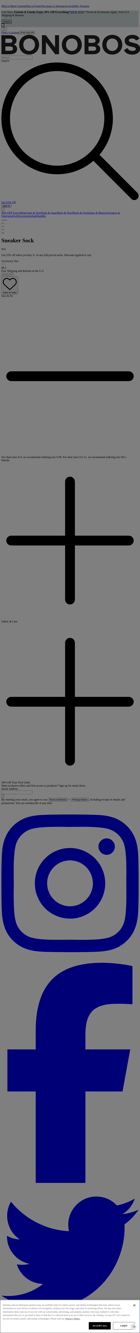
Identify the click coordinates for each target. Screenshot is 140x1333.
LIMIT (123, 1325)
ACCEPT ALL (99, 1325)
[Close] (134, 1305)
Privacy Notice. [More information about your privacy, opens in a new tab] (72, 1318)
